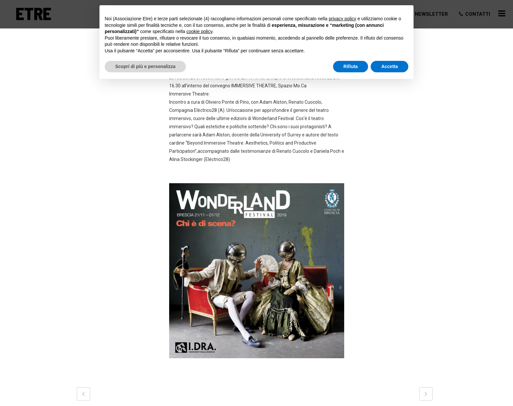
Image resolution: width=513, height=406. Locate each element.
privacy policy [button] (342, 18)
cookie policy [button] (199, 31)
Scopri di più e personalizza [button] (145, 66)
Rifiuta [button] (351, 66)
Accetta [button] (389, 66)
